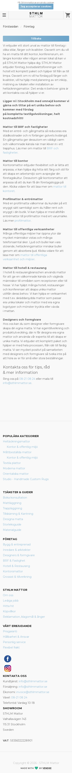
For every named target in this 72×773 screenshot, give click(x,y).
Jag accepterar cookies (36, 6)
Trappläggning (12, 508)
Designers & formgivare (19, 555)
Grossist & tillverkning (17, 577)
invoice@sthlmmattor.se (32, 692)
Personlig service (14, 642)
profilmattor (23, 220)
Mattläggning (12, 503)
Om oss (8, 595)
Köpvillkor (9, 611)
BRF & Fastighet (14, 560)
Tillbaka (36, 38)
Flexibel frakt (11, 647)
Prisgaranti (10, 631)
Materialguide (12, 530)
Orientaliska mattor (16, 473)
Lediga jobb (11, 600)
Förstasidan (10, 26)
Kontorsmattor (13, 571)
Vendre (47, 768)
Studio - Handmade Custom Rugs (26, 479)
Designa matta (13, 519)
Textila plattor (12, 463)
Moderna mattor (14, 468)
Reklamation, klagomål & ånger (24, 616)
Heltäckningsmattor (16, 441)
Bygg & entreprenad (17, 544)
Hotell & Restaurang (16, 566)
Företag (29, 26)
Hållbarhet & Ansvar (16, 636)
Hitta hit (8, 606)
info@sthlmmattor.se (17, 383)
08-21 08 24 (27, 379)
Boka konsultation (15, 497)
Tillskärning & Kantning (18, 513)
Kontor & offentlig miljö (22, 447)
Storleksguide (12, 524)
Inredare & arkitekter (17, 550)
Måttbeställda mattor (17, 452)
